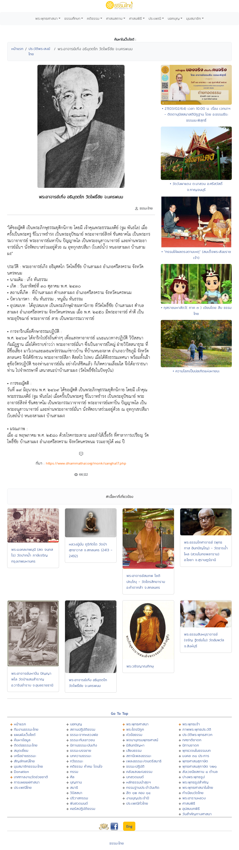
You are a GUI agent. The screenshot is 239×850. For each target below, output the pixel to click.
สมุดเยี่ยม (21, 750)
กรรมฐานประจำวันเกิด (142, 787)
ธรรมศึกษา (72, 18)
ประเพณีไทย (23, 787)
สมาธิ (74, 787)
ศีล (72, 776)
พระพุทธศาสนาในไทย (197, 787)
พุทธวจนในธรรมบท (196, 750)
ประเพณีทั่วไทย (137, 803)
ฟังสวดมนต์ (79, 803)
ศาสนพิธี (135, 18)
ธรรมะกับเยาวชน (82, 739)
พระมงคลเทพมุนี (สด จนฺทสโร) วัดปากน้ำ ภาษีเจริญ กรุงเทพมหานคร (32, 555)
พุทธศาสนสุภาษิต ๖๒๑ (199, 766)
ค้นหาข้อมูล (22, 739)
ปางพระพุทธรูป (193, 776)
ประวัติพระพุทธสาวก (197, 734)
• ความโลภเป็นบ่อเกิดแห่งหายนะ (196, 370)
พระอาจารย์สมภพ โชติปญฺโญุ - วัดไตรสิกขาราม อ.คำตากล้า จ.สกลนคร (145, 581)
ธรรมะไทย (116, 843)
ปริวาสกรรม (79, 798)
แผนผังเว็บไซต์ (25, 734)
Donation (21, 771)
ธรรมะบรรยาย (80, 750)
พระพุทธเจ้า (191, 724)
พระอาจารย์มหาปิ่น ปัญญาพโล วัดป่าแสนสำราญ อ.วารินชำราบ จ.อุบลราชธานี (32, 679)
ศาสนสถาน (114, 18)
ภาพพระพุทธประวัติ (196, 729)
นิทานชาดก (190, 745)
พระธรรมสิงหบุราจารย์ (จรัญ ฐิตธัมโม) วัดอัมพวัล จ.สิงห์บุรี (204, 640)
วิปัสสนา (76, 792)
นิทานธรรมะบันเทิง (83, 745)
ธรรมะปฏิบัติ (135, 766)
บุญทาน (76, 782)
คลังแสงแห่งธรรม (139, 771)
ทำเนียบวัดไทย (192, 792)
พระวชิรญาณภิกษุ (140, 666)
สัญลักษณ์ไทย (24, 761)
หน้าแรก (17, 48)
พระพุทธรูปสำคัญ (195, 782)
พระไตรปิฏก (135, 729)
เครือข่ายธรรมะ (25, 755)
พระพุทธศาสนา (46, 18)
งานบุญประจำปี (137, 798)
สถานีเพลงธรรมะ (138, 755)
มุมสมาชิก (193, 18)
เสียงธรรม (134, 750)
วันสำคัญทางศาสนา (197, 813)
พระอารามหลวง (194, 798)
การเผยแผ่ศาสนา (27, 782)
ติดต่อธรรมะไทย (25, 745)
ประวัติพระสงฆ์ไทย (39, 51)
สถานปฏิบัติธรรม (82, 729)
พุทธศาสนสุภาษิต (195, 761)
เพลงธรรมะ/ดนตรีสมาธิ (143, 761)
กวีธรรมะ (76, 761)
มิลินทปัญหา (135, 745)
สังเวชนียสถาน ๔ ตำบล (200, 771)
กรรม (74, 771)
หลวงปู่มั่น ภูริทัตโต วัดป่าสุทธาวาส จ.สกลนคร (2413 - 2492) (90, 550)
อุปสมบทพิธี (191, 808)
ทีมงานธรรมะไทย (26, 729)
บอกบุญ (174, 18)
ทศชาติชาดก (191, 739)
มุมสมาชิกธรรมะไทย (28, 766)
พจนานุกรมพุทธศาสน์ (142, 739)
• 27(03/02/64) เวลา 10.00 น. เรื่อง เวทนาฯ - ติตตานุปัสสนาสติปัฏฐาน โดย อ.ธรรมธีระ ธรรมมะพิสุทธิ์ (196, 114)
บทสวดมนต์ (135, 776)
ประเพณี (155, 18)
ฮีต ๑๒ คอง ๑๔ (138, 792)
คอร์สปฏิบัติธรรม (82, 808)
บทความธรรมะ (80, 755)
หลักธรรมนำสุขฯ (138, 782)
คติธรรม (93, 18)
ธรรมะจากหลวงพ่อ (84, 734)
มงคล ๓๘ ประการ (195, 755)
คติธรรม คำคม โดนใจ (86, 766)
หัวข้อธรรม (134, 734)
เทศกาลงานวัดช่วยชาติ (31, 776)
